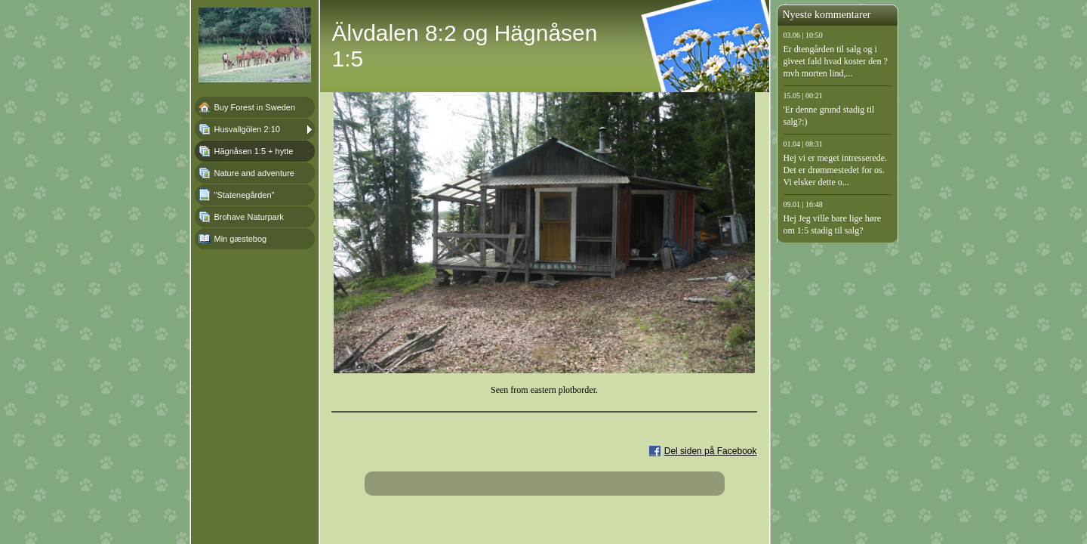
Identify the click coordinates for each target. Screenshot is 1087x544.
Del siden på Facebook (710, 451)
